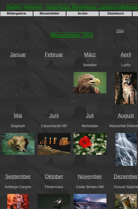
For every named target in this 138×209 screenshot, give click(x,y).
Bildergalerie (16, 13)
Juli (90, 115)
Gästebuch (116, 13)
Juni (54, 115)
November (90, 176)
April (126, 54)
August (126, 115)
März (90, 54)
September (18, 176)
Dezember (126, 176)
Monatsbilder (49, 13)
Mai (18, 115)
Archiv (83, 13)
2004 (120, 31)
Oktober (54, 176)
